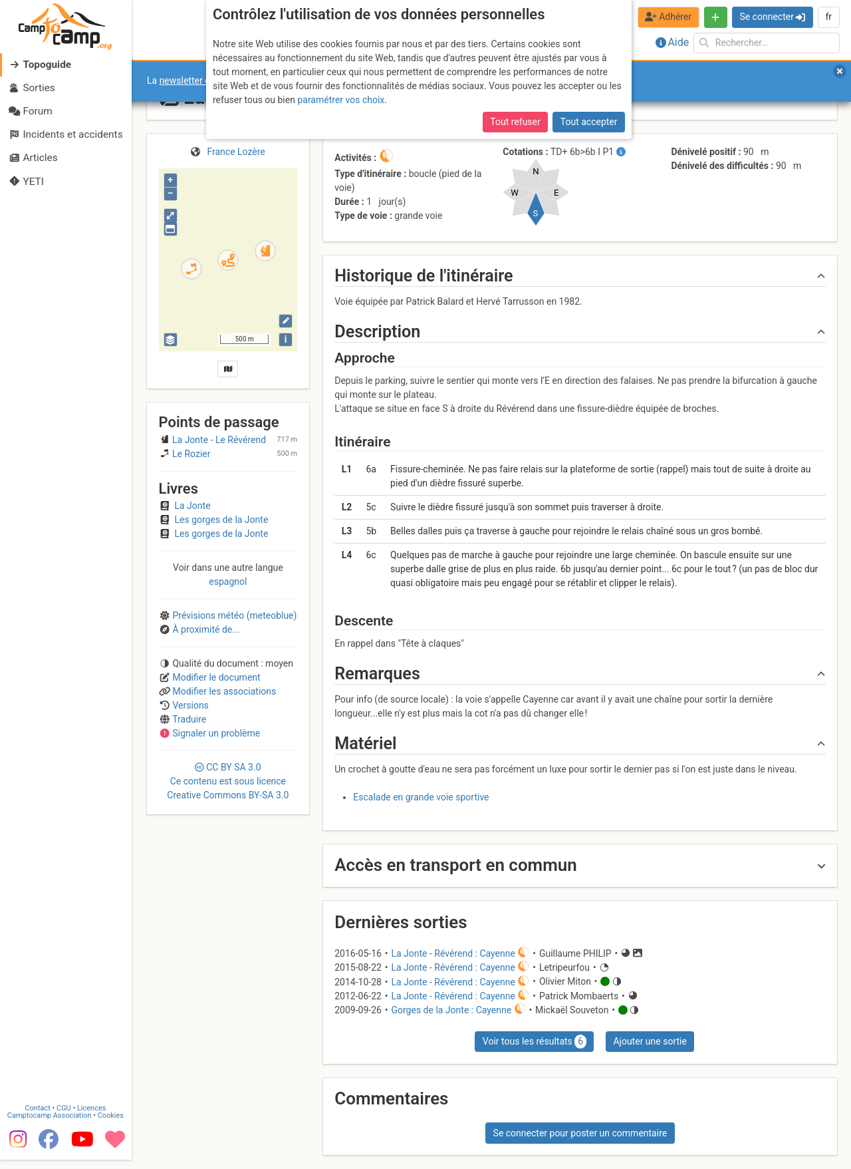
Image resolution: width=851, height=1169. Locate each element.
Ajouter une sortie (649, 1041)
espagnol (228, 581)
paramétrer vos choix (340, 99)
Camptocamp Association (50, 1124)
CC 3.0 (228, 781)
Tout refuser (515, 121)
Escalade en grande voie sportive (421, 797)
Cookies (111, 1124)
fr (828, 16)
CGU (65, 1117)
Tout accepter (589, 121)
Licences (92, 1117)
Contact (38, 1117)
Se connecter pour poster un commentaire (580, 1133)
